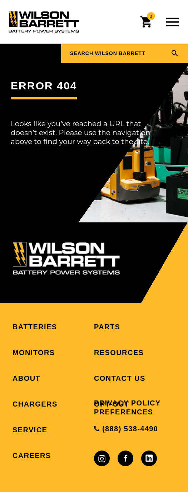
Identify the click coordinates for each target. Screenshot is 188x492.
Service (30, 430)
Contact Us (119, 378)
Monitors (34, 352)
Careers (32, 455)
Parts (107, 327)
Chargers (35, 404)
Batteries (35, 327)
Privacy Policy (127, 403)
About (26, 378)
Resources (119, 352)
